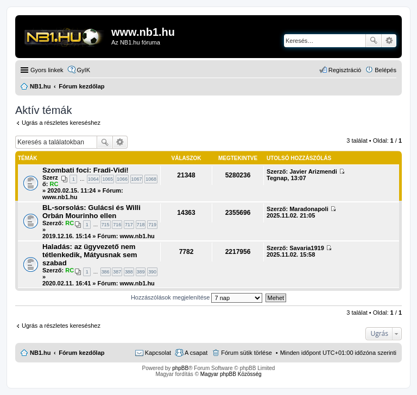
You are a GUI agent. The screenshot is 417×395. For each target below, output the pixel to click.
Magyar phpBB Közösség (231, 374)
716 (117, 224)
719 (152, 224)
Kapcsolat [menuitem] (158, 352)
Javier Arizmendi (313, 171)
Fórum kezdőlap (81, 352)
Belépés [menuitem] (385, 70)
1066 (122, 179)
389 (141, 272)
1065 (107, 179)
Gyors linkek (47, 70)
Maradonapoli (308, 209)
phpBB (180, 368)
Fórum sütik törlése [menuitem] (246, 352)
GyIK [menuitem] (83, 70)
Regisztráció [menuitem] (345, 70)
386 (106, 272)
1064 (93, 179)
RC (53, 184)
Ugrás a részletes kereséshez (61, 122)
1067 (136, 179)
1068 (151, 179)
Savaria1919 (306, 248)
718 (141, 224)
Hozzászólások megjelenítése (197, 297)
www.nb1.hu (59, 197)
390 (152, 272)
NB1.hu (40, 352)
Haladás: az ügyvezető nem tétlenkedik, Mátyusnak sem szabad (89, 255)
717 (129, 224)
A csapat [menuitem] (196, 352)
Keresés (373, 40)
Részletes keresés (389, 40)
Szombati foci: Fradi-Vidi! (85, 170)
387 (117, 272)
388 (129, 272)
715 (106, 224)
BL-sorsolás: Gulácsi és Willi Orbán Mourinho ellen (91, 211)
